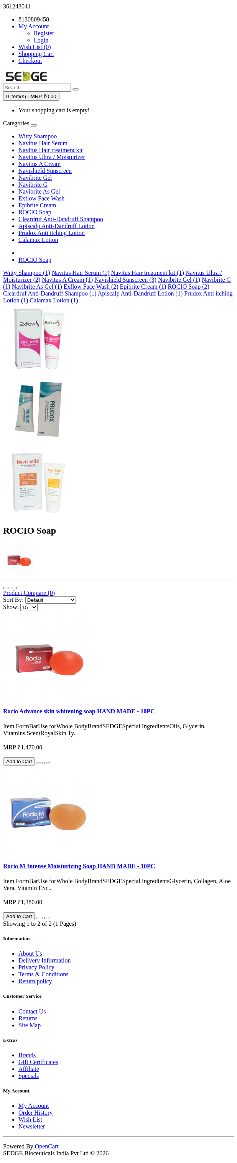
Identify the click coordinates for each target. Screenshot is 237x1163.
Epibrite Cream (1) (143, 286)
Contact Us (32, 1011)
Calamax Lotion (38, 240)
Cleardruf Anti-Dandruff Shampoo (60, 219)
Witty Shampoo (37, 136)
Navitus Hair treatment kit (50, 150)
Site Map (29, 1025)
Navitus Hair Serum (42, 143)
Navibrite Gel (35, 177)
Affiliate (28, 1069)
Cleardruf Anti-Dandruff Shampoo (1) (50, 293)
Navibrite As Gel (39, 191)
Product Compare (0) (29, 593)
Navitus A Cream (39, 164)
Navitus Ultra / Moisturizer (51, 157)
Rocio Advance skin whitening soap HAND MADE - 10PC (79, 711)
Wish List (30, 1119)
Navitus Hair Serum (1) (81, 272)
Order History (35, 1112)
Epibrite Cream (37, 205)
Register (44, 33)
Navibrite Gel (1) (179, 279)
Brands (27, 1055)
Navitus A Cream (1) (67, 279)
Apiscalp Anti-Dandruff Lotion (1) (140, 293)
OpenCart (47, 1146)
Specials (28, 1076)
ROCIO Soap (34, 212)
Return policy (35, 981)
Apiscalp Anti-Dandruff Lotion (56, 226)
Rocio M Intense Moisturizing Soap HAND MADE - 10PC (79, 866)
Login (41, 40)
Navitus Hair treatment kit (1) (147, 272)
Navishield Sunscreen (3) (125, 279)
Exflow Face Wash (41, 198)
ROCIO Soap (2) (188, 286)
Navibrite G (33, 184)
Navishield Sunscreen (45, 171)
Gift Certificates (38, 1062)
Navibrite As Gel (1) (37, 286)
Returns (28, 1018)
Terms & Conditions (43, 974)
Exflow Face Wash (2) (91, 286)
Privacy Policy (36, 967)
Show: (11, 607)
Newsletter (31, 1126)
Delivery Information (44, 960)
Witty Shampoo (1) (26, 272)
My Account (33, 1105)
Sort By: (13, 599)
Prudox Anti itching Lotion (51, 233)
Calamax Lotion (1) (54, 300)
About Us (30, 953)
